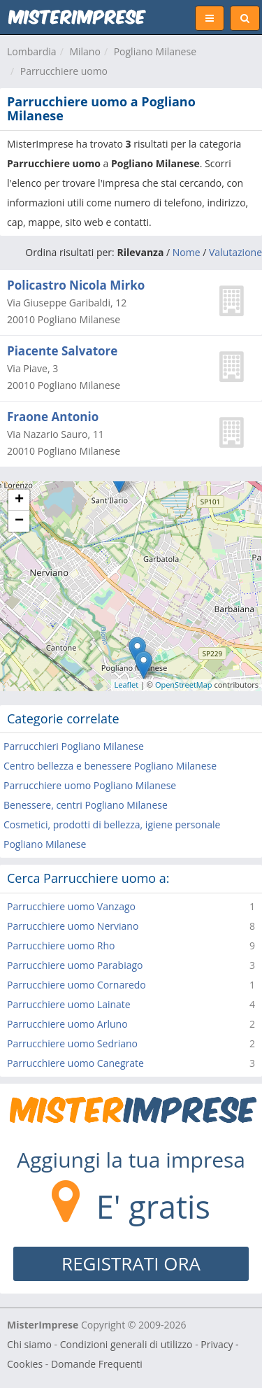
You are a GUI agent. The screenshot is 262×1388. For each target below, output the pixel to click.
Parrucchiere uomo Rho (61, 945)
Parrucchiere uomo (64, 71)
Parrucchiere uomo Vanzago (71, 906)
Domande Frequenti (97, 1364)
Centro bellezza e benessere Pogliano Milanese (110, 765)
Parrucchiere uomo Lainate (69, 1004)
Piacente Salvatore (62, 351)
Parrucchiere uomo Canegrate (75, 1063)
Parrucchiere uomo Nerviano (72, 926)
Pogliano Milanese (155, 51)
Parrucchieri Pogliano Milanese (73, 746)
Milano (84, 51)
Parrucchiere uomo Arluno (67, 1024)
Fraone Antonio (53, 417)
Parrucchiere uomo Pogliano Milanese (89, 785)
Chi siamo (29, 1344)
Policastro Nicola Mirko (76, 285)
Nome (187, 252)
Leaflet (127, 684)
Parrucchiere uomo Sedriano (72, 1043)
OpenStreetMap (183, 684)
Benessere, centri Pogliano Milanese (85, 805)
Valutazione (235, 252)
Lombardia (32, 51)
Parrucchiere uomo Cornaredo (76, 984)
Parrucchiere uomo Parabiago (75, 965)
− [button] (19, 521)
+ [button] (19, 500)
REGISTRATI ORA (131, 1263)
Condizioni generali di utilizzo (126, 1344)
